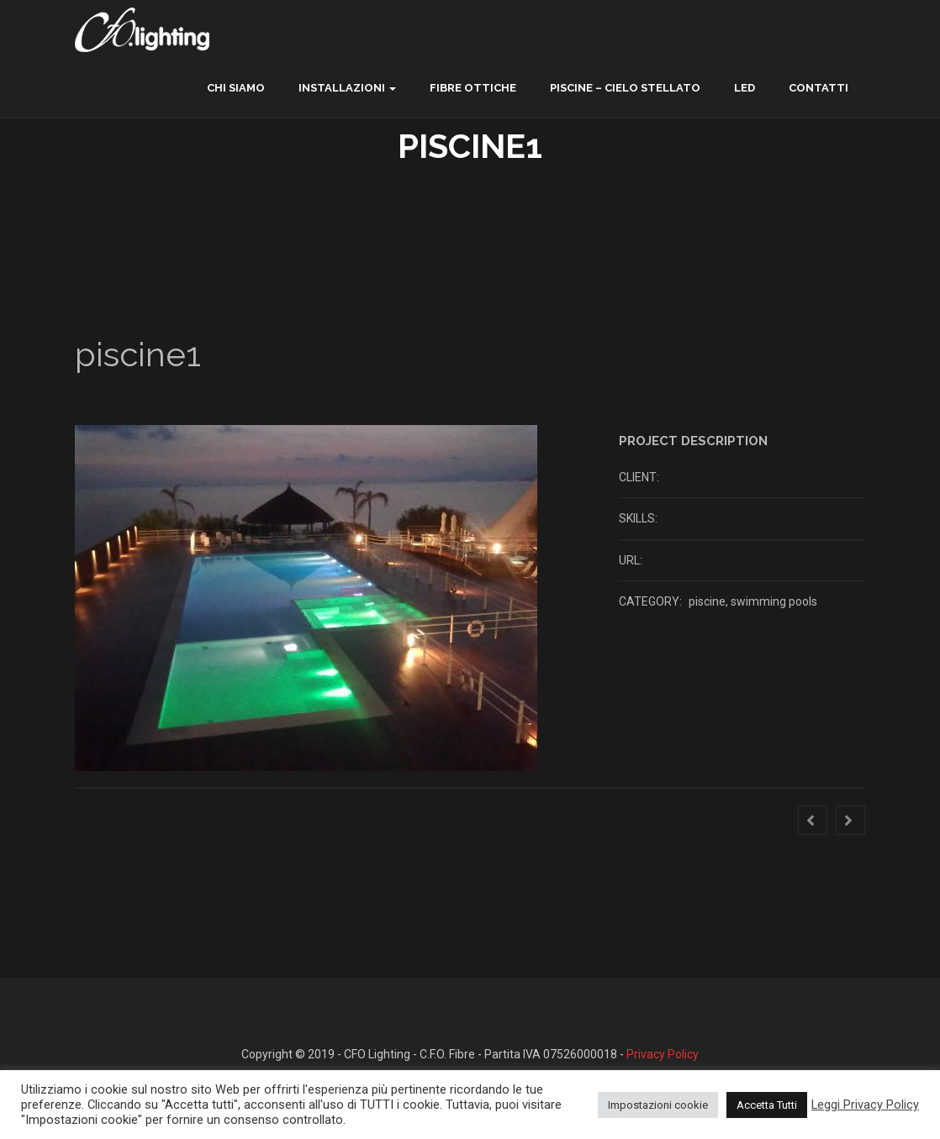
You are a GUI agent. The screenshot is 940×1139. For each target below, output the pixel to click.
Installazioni (341, 87)
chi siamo (236, 87)
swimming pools (774, 601)
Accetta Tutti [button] (767, 1105)
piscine (707, 601)
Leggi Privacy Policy (865, 1104)
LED (744, 87)
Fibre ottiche (473, 87)
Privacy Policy (662, 1054)
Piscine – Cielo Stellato (625, 87)
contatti (818, 87)
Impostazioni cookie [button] (658, 1105)
